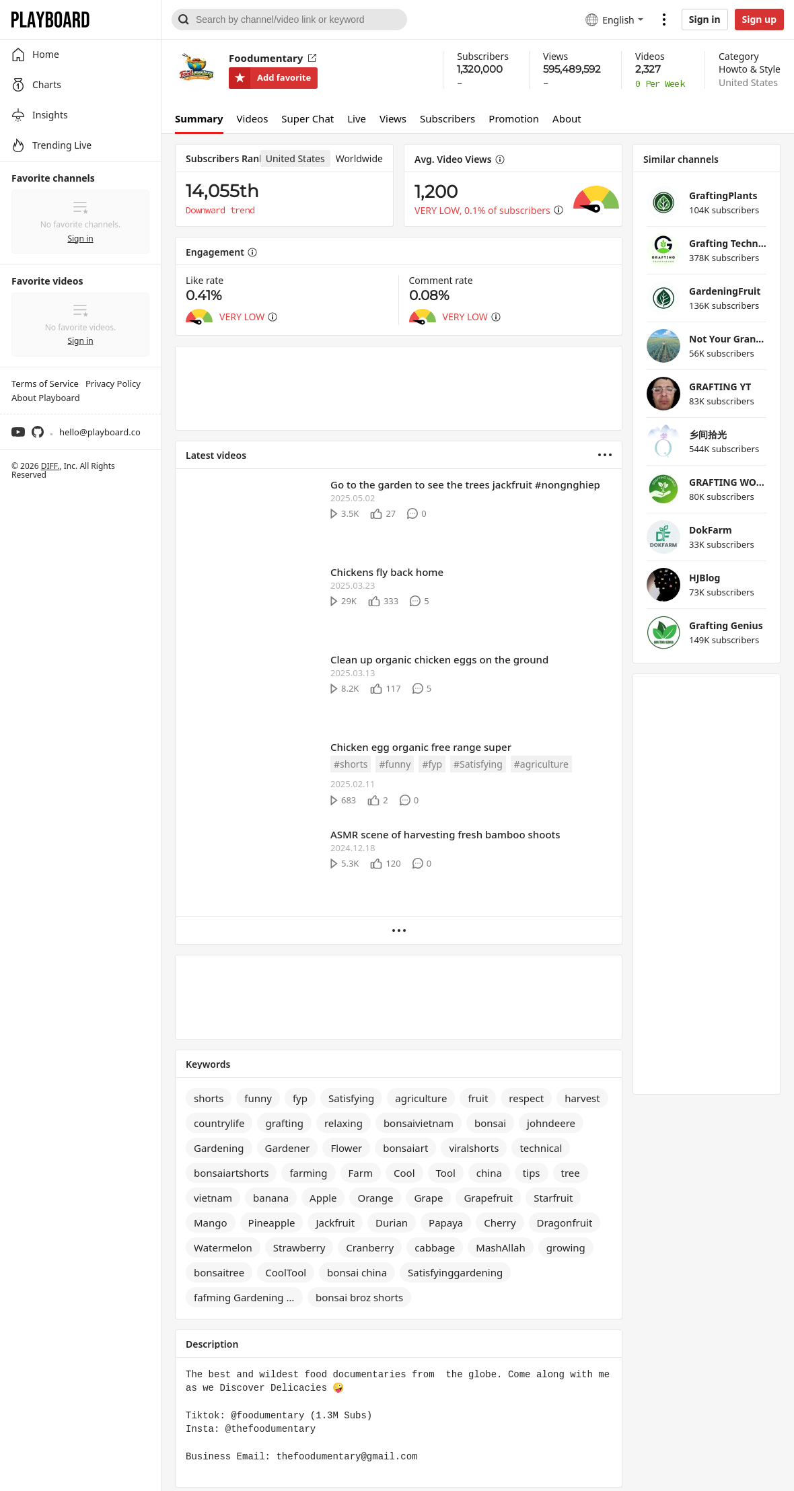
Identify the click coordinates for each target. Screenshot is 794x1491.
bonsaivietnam (419, 1123)
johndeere (551, 1123)
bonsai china (357, 1272)
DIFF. (50, 466)
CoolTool (285, 1272)
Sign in (705, 19)
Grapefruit (488, 1197)
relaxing (343, 1123)
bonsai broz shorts (359, 1297)
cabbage (434, 1247)
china (489, 1172)
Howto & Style (750, 69)
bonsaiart (405, 1148)
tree (570, 1172)
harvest (582, 1098)
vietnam (213, 1197)
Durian (391, 1222)
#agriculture (541, 764)
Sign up (759, 19)
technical (540, 1148)
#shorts (350, 764)
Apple (323, 1197)
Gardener (287, 1148)
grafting (284, 1123)
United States (748, 82)
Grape (428, 1197)
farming (308, 1172)
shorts (208, 1098)
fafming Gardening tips (248, 1297)
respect (526, 1098)
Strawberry (299, 1247)
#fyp (432, 764)
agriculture (421, 1098)
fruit (478, 1098)
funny (258, 1098)
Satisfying (351, 1098)
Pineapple (271, 1222)
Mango (210, 1222)
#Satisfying (478, 764)
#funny (394, 764)
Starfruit (553, 1197)
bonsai (490, 1123)
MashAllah (501, 1247)
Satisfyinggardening (455, 1272)
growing (565, 1247)
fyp (300, 1098)
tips (531, 1172)
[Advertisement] (399, 388)
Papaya (446, 1222)
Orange (375, 1197)
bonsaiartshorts (231, 1172)
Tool (446, 1172)
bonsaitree (219, 1272)
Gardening (219, 1148)
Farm (361, 1172)
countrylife (219, 1123)
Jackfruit (335, 1222)
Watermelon (223, 1247)
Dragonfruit (565, 1222)
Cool (404, 1172)
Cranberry (370, 1247)
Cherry (499, 1222)
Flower (346, 1148)
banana (271, 1197)
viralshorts (474, 1148)
